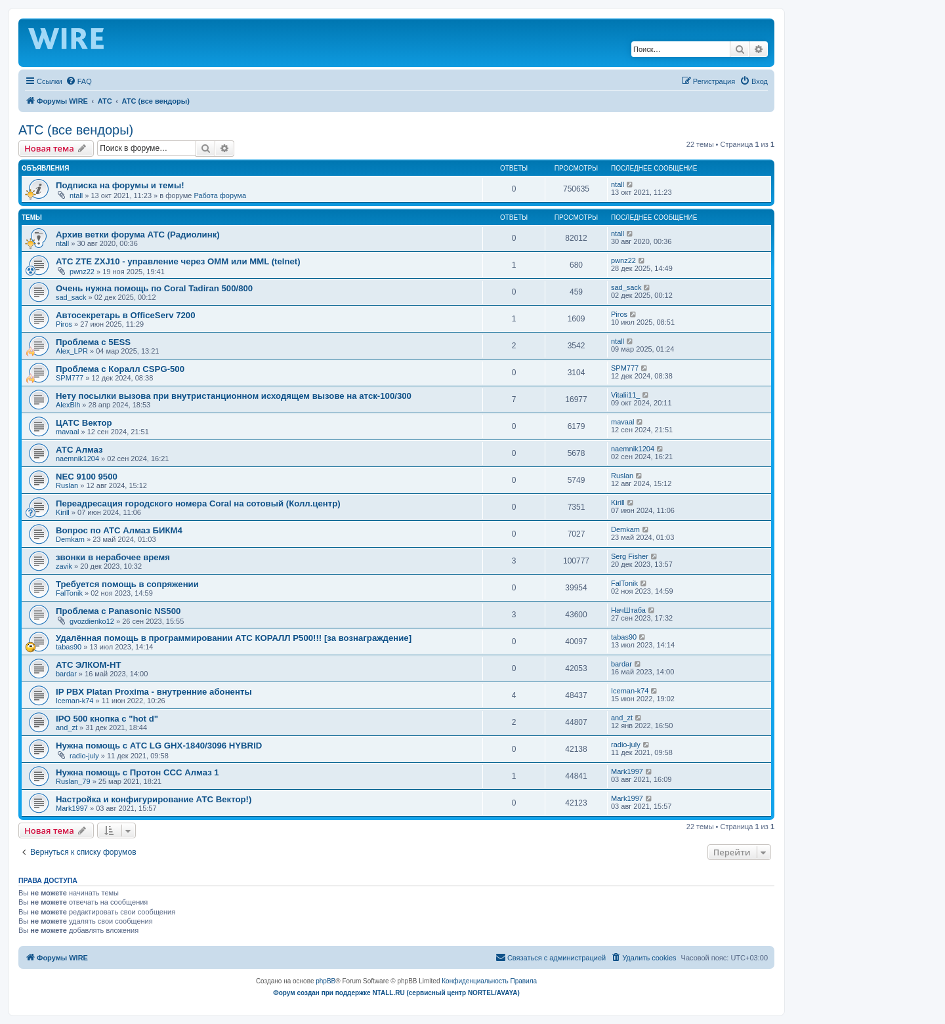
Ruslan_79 (73, 781)
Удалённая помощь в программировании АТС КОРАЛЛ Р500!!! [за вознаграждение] (233, 638)
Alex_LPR (72, 351)
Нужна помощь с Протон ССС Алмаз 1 (137, 772)
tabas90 (68, 647)
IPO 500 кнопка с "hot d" (107, 719)
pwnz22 (82, 272)
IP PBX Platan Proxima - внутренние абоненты (154, 692)
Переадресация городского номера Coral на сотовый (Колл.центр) (198, 503)
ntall (76, 195)
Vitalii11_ (625, 395)
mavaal (67, 432)
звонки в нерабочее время (113, 557)
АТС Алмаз (79, 450)
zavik (64, 566)
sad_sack (71, 297)
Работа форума (220, 195)
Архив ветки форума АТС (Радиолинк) (138, 234)
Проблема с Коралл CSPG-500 (120, 369)
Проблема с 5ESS (93, 342)
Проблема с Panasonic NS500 (118, 611)
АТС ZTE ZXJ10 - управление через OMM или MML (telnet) (178, 261)
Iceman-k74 (74, 701)
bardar (66, 674)
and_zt (66, 727)
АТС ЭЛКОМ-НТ (88, 665)
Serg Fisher (629, 556)
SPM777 (69, 378)
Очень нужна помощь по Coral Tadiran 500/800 (154, 288)
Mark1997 (627, 771)
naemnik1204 (77, 458)
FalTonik (69, 593)
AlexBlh (68, 405)
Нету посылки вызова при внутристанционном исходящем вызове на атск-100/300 (233, 396)
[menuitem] (79, 81)
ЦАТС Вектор (84, 423)
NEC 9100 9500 (86, 476)
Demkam (70, 539)
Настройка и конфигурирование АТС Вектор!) (153, 799)
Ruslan (67, 485)
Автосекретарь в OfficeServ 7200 (125, 315)
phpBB (325, 981)
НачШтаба (628, 610)
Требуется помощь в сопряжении (127, 584)
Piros (64, 324)
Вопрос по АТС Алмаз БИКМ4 (119, 530)
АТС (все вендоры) (75, 130)
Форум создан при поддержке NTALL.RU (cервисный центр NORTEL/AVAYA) (396, 992)
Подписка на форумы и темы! (120, 185)
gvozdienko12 (92, 621)
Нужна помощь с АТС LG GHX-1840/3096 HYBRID (159, 745)
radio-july (84, 756)
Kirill (63, 512)
